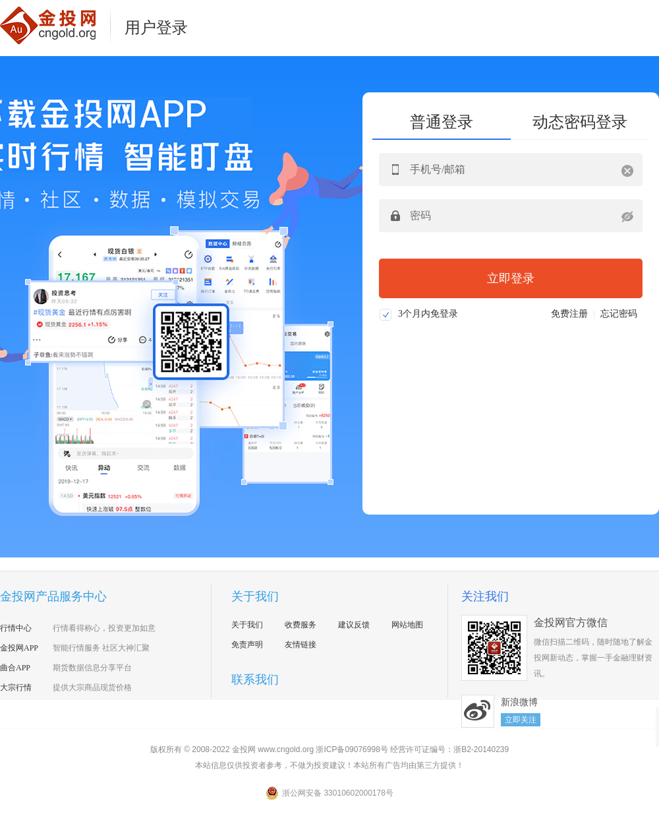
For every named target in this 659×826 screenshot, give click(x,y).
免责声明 (247, 644)
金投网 (55, 25)
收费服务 (300, 624)
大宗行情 (16, 687)
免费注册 (569, 314)
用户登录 (156, 27)
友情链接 (300, 644)
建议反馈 (354, 624)
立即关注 (520, 719)
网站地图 (407, 624)
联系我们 (255, 679)
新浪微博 (477, 711)
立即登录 (510, 278)
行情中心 (16, 628)
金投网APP (19, 647)
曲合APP (15, 667)
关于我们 (255, 596)
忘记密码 (618, 314)
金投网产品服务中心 (53, 596)
